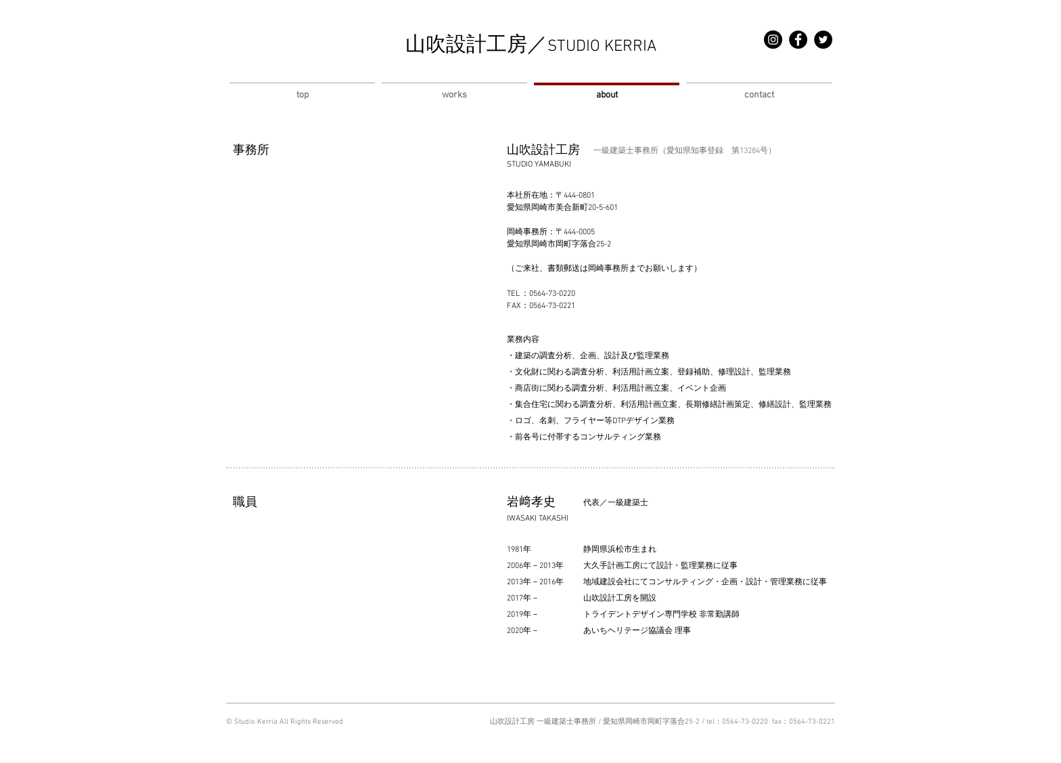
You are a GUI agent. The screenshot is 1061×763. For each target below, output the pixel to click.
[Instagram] (773, 39)
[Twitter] (823, 39)
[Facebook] (798, 39)
